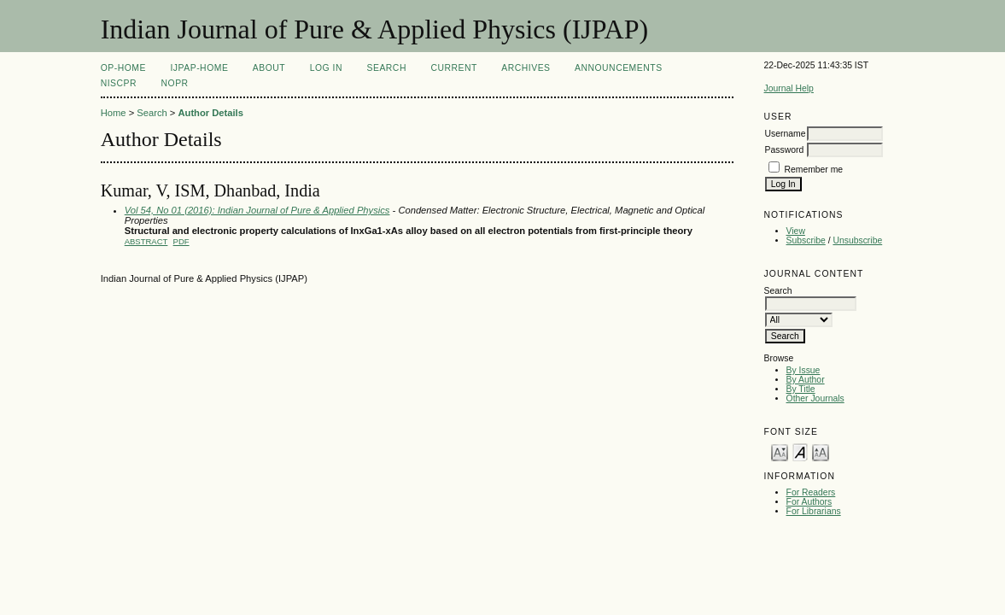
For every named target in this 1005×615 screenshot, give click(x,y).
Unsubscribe (857, 240)
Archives (525, 68)
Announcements (619, 68)
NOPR (175, 83)
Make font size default (800, 451)
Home (113, 113)
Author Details (210, 113)
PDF (181, 241)
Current (453, 68)
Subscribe (806, 240)
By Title (800, 389)
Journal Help (789, 88)
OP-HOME (123, 68)
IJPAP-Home (199, 68)
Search (386, 68)
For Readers (811, 492)
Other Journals (815, 398)
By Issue (803, 370)
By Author (805, 379)
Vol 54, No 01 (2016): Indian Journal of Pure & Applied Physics (257, 210)
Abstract (146, 241)
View (795, 231)
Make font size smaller (779, 451)
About (269, 68)
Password (784, 150)
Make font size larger (820, 451)
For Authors (809, 502)
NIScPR (119, 83)
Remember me (813, 169)
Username (785, 133)
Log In (326, 68)
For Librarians (813, 511)
